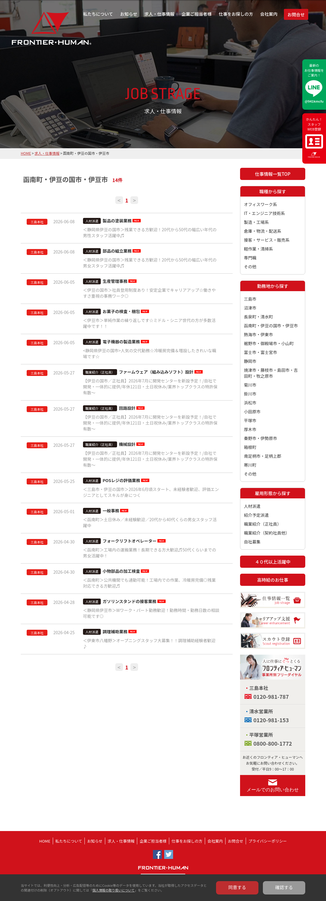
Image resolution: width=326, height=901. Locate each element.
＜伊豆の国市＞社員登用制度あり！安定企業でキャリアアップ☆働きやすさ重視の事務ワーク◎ (149, 293)
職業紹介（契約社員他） (267, 533)
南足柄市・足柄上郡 (262, 456)
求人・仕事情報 (159, 14)
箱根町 (250, 447)
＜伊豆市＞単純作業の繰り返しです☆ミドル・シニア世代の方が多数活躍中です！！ (149, 323)
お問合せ (296, 14)
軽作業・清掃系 (258, 249)
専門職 (250, 258)
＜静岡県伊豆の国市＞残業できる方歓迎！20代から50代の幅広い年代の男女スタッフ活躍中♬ (150, 263)
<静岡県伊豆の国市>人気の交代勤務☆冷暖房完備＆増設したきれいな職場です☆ (149, 353)
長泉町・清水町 (258, 317)
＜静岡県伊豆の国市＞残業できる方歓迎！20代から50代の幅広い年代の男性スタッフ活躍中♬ (150, 232)
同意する (237, 887)
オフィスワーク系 (260, 204)
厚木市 (250, 429)
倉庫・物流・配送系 (262, 231)
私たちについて (98, 14)
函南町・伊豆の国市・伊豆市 (271, 325)
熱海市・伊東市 (258, 334)
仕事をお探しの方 (236, 14)
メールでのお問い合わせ (273, 789)
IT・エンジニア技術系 (264, 213)
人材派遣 (252, 506)
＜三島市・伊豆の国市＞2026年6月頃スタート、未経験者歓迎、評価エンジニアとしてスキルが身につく (151, 492)
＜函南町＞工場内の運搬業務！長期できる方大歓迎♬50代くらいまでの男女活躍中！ (149, 553)
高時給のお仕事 (272, 580)
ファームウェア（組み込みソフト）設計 (156, 372)
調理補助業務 (115, 631)
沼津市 (250, 308)
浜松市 (250, 403)
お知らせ (128, 14)
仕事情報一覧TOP (272, 174)
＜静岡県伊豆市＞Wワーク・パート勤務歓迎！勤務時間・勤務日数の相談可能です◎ (151, 613)
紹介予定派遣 (256, 515)
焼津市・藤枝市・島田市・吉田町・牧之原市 (271, 373)
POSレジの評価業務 (121, 480)
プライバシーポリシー (267, 841)
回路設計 (127, 408)
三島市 (250, 299)
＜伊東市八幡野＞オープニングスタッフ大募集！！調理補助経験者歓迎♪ (149, 643)
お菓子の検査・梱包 (121, 311)
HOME (26, 153)
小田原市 (252, 411)
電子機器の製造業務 (121, 342)
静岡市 (250, 361)
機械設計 (127, 444)
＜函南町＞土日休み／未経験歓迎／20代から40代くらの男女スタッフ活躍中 (150, 522)
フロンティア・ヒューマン (36, 32)
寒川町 (250, 465)
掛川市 (250, 394)
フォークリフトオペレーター (129, 541)
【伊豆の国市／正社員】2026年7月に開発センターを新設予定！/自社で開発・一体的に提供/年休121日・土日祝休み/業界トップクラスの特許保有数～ (150, 387)
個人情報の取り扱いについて (113, 890)
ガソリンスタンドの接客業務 (129, 601)
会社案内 (268, 14)
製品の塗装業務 (117, 221)
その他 (250, 266)
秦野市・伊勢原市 (260, 438)
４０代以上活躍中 (272, 562)
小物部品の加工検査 (121, 571)
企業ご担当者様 (197, 14)
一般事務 (111, 511)
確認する (284, 887)
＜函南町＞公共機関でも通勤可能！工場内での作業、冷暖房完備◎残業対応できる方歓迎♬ (149, 583)
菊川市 (250, 385)
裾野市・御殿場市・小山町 (269, 343)
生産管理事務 (115, 281)
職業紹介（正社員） (262, 524)
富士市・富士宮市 (260, 352)
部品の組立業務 (117, 251)
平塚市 (250, 420)
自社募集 (252, 542)
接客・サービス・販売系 (267, 240)
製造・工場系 (256, 222)
